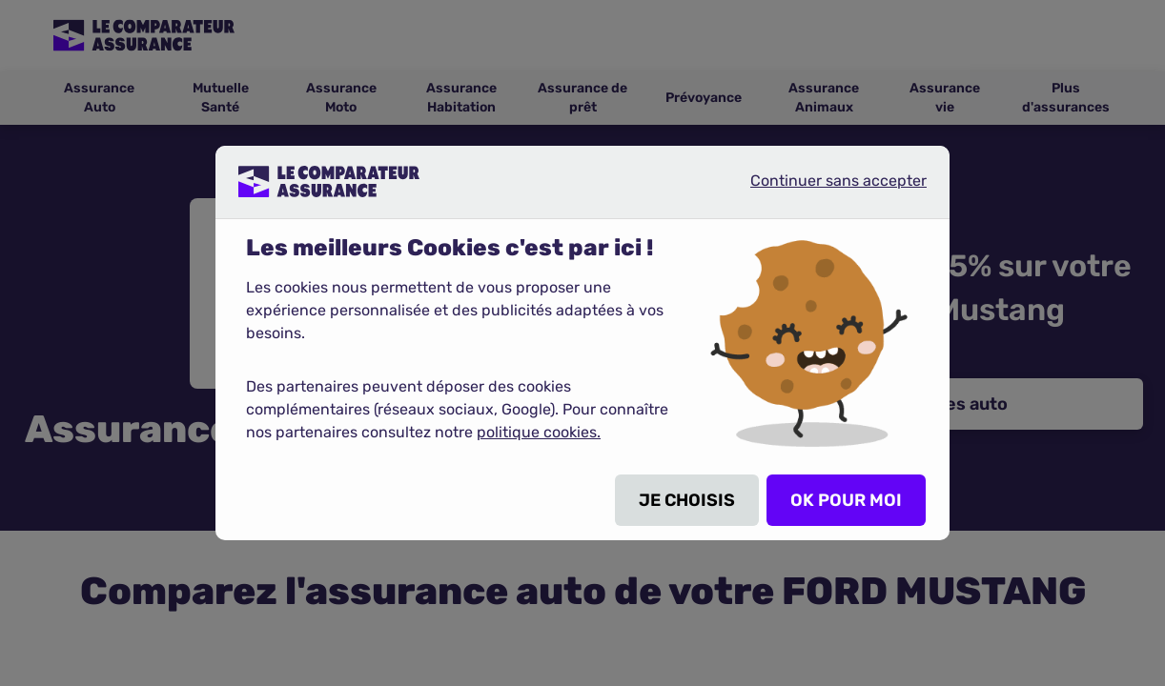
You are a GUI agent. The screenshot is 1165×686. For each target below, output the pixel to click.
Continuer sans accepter (823, 188)
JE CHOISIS (687, 500)
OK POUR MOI (846, 500)
